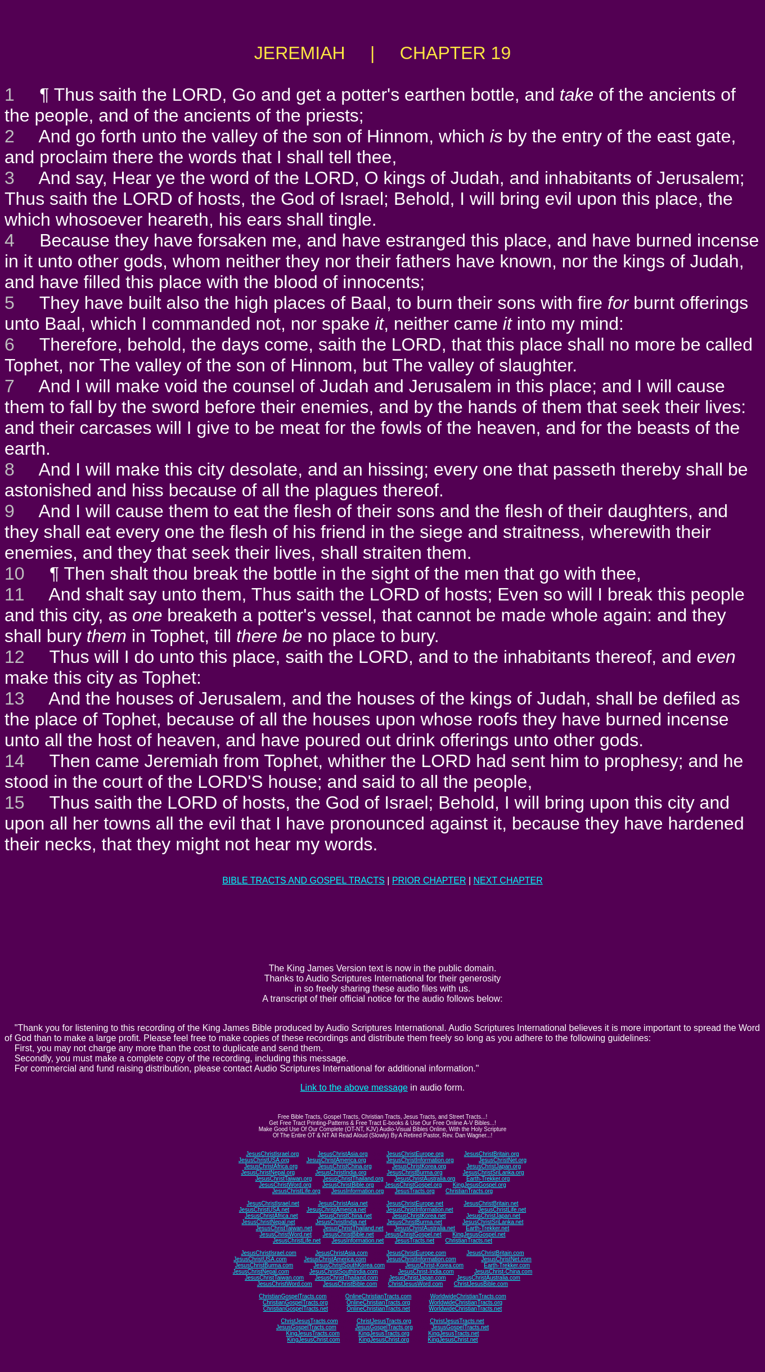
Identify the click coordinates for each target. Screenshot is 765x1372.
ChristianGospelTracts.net (295, 1309)
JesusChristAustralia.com (488, 1278)
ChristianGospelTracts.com (292, 1296)
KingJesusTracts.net (453, 1333)
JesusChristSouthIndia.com (343, 1271)
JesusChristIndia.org (340, 1172)
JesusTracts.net (414, 1241)
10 (14, 573)
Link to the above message (354, 1087)
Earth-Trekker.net (487, 1228)
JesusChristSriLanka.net (492, 1222)
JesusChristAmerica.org (336, 1160)
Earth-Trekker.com (507, 1265)
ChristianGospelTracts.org (295, 1302)
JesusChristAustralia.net (424, 1228)
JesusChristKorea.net (419, 1216)
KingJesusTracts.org (384, 1333)
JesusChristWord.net (285, 1234)
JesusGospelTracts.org (383, 1327)
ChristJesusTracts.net (457, 1321)
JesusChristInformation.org (420, 1160)
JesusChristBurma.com (264, 1265)
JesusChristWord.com (284, 1284)
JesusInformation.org (357, 1191)
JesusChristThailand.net (353, 1228)
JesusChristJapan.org (493, 1166)
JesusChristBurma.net (414, 1222)
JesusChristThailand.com (346, 1278)
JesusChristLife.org (296, 1191)
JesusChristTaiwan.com (274, 1278)
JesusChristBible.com (350, 1284)
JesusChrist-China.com (503, 1271)
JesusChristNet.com (506, 1259)
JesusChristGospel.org (413, 1185)
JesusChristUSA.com (259, 1259)
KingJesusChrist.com (313, 1340)
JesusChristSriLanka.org (493, 1172)
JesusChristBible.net (348, 1234)
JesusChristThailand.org (353, 1179)
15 (14, 802)
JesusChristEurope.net (414, 1203)
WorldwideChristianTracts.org (465, 1302)
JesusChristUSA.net (264, 1210)
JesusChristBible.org (348, 1185)
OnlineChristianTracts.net (378, 1309)
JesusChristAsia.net (342, 1203)
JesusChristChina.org (345, 1166)
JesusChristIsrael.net (272, 1203)
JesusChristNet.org (502, 1160)
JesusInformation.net (357, 1241)
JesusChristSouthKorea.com (349, 1265)
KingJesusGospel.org (479, 1185)
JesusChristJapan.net (493, 1216)
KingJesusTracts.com (313, 1333)
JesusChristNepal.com (261, 1271)
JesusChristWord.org (285, 1185)
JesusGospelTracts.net (460, 1327)
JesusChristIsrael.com (268, 1253)
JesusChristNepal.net (268, 1222)
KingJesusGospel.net (479, 1234)
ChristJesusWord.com (415, 1284)
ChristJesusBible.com (481, 1284)
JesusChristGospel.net (413, 1234)
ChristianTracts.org (469, 1191)
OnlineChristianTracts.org (378, 1302)
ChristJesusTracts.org (384, 1321)
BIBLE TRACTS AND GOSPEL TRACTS (303, 880)
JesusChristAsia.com (341, 1253)
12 (14, 657)
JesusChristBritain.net (491, 1203)
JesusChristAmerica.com (335, 1259)
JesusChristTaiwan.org (283, 1179)
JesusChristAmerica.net (336, 1210)
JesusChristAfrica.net (271, 1216)
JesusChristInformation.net (419, 1210)
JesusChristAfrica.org (271, 1166)
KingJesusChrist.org (384, 1340)
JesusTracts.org (415, 1191)
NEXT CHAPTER (508, 880)
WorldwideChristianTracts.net (465, 1309)
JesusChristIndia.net (341, 1222)
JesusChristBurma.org (415, 1172)
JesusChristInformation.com (421, 1259)
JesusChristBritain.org (491, 1154)
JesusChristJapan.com (417, 1278)
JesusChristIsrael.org (272, 1154)
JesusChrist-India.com (426, 1271)
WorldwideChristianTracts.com (468, 1296)
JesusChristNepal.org (268, 1172)
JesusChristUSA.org (263, 1160)
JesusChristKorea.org (419, 1166)
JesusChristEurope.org (415, 1154)
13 (14, 698)
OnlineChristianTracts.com (378, 1296)
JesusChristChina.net (345, 1216)
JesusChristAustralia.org (424, 1179)
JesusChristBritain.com (495, 1253)
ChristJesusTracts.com (309, 1321)
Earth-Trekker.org (488, 1179)
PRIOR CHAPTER (429, 880)
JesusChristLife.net (502, 1210)
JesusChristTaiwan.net (284, 1228)
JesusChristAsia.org (343, 1154)
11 (14, 594)
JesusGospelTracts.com (306, 1327)
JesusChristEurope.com (416, 1253)
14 (14, 761)
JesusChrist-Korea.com (434, 1265)
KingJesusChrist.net (453, 1340)
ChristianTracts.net (468, 1241)
